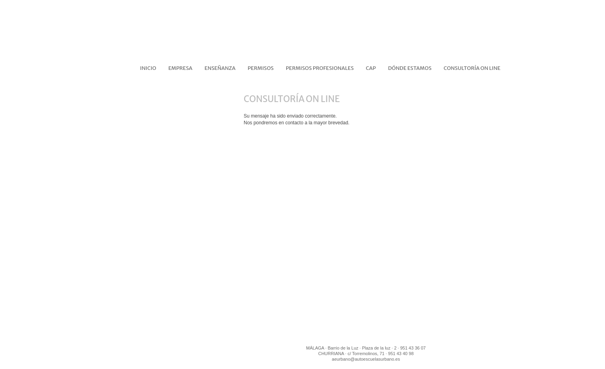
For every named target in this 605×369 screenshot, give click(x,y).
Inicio (148, 68)
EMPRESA (180, 68)
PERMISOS (260, 68)
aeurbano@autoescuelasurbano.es (366, 359)
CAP (371, 68)
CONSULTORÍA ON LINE (472, 68)
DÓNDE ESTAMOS (409, 68)
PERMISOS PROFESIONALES (320, 68)
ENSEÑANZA (220, 68)
